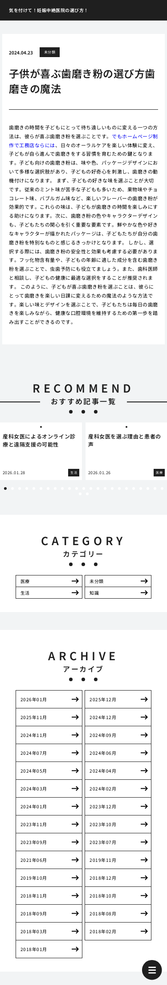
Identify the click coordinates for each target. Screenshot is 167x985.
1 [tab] (5, 488)
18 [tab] (126, 488)
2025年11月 (33, 717)
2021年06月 (33, 860)
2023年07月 (103, 842)
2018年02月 (103, 931)
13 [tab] (91, 488)
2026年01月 (33, 699)
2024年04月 (103, 770)
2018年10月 (103, 895)
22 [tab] (155, 488)
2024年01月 (33, 806)
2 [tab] (12, 488)
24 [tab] (80, 493)
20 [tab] (140, 488)
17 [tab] (119, 488)
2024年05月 (33, 770)
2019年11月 (103, 860)
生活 (25, 592)
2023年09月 (33, 842)
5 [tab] (34, 488)
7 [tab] (48, 488)
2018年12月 (103, 877)
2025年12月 (103, 699)
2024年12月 (103, 717)
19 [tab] (133, 488)
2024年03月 (33, 788)
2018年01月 (33, 949)
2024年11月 (33, 735)
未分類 (49, 52)
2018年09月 (33, 913)
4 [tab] (26, 488)
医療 (25, 581)
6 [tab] (41, 488)
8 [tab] (55, 488)
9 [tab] (62, 488)
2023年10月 (103, 824)
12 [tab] (83, 488)
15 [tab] (105, 488)
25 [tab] (87, 493)
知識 (94, 592)
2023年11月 (33, 824)
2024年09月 (103, 735)
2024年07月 (33, 752)
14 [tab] (98, 488)
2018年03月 (33, 931)
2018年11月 (33, 895)
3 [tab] (19, 488)
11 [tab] (76, 488)
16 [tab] (112, 488)
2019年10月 (33, 877)
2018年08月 (103, 913)
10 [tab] (69, 488)
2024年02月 (103, 788)
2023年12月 (103, 806)
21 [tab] (148, 488)
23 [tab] (162, 488)
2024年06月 (103, 752)
